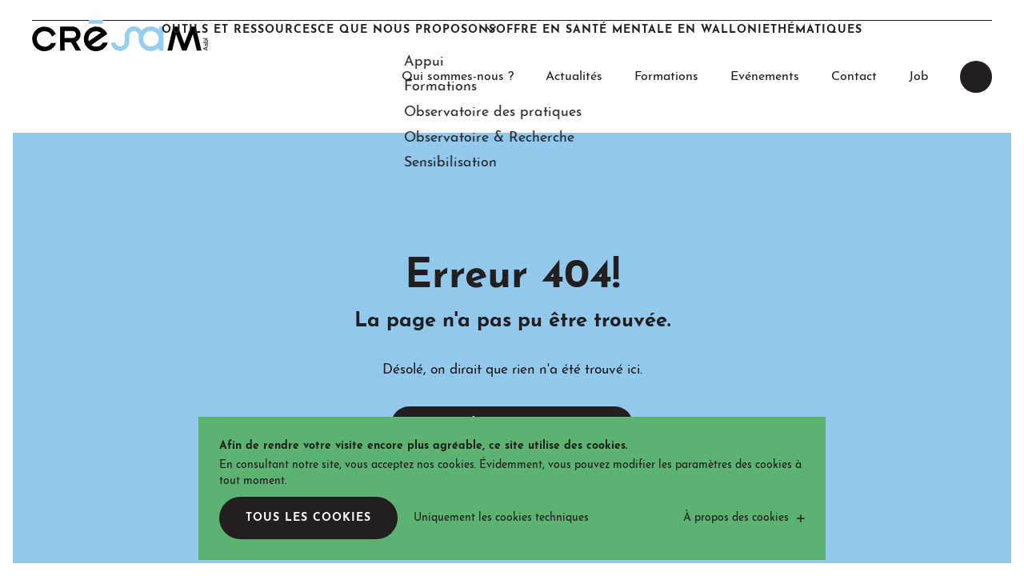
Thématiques (874, 104)
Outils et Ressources (183, 104)
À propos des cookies (736, 518)
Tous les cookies (308, 518)
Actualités (574, 35)
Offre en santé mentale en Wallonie (659, 104)
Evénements (764, 35)
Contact (854, 35)
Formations (666, 35)
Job (918, 35)
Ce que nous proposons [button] (382, 104)
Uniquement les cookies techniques (501, 518)
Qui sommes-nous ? (458, 35)
